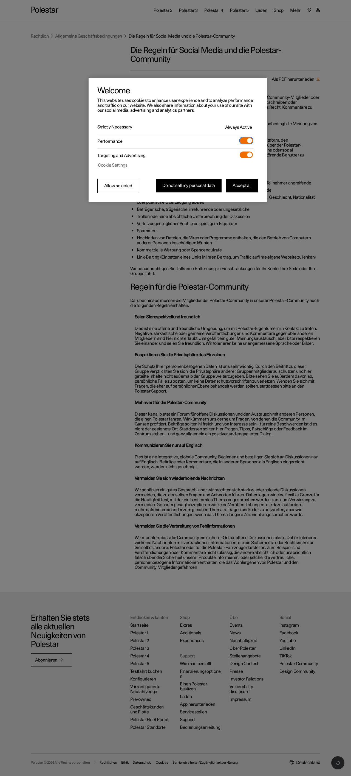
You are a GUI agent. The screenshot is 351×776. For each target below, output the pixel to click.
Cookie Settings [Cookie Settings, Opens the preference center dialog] (113, 165)
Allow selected (118, 186)
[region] (178, 140)
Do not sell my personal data (188, 185)
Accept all (242, 185)
